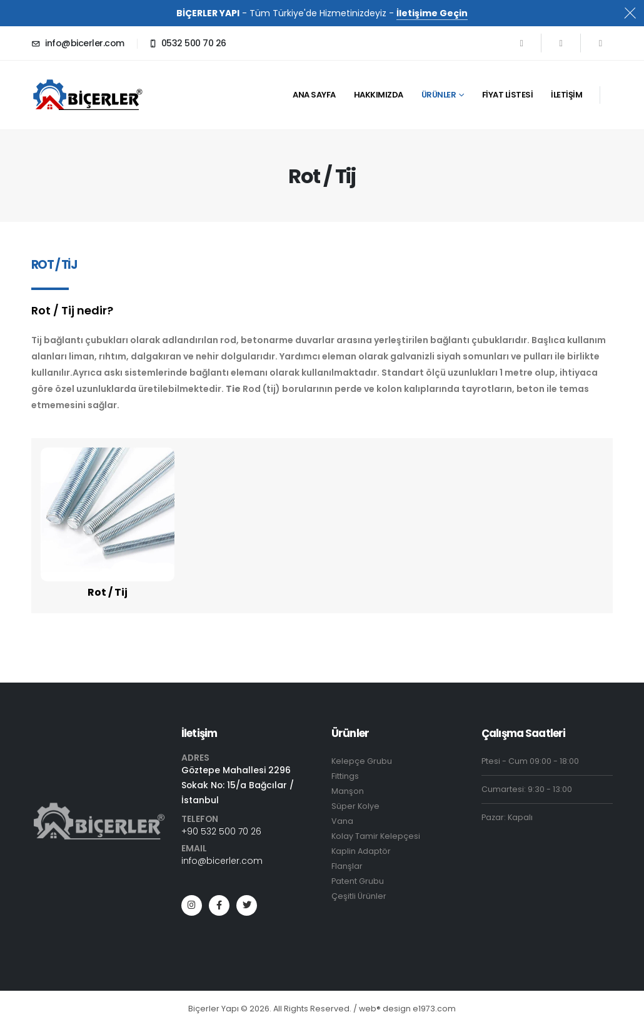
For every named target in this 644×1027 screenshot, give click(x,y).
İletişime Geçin (432, 13)
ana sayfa (314, 95)
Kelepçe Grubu (361, 761)
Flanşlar (347, 866)
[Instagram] (600, 43)
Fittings (345, 776)
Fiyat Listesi (507, 95)
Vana (342, 821)
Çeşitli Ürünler (358, 896)
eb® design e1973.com (407, 1008)
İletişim (566, 95)
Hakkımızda (378, 95)
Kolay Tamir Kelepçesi (375, 836)
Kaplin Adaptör (361, 851)
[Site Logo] (93, 95)
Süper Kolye (355, 806)
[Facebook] (521, 43)
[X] (561, 43)
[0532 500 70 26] (187, 43)
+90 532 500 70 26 (221, 831)
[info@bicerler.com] (77, 43)
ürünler (438, 95)
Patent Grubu (357, 881)
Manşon (347, 791)
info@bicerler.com (222, 860)
